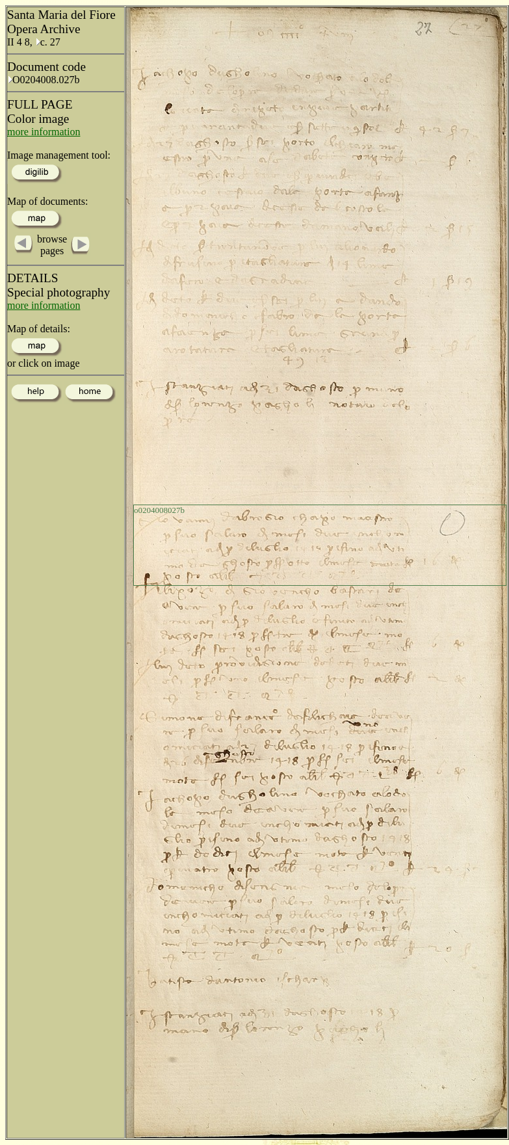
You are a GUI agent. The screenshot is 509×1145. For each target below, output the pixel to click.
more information (43, 131)
